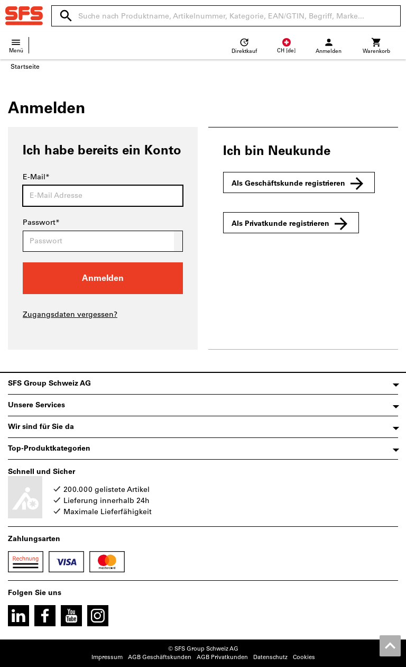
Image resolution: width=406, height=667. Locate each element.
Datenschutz (270, 657)
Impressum (107, 657)
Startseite (25, 66)
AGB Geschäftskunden (159, 657)
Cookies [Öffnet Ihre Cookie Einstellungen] (304, 657)
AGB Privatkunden (222, 657)
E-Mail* (36, 176)
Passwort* (41, 222)
